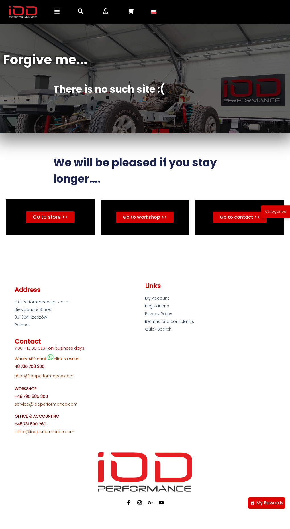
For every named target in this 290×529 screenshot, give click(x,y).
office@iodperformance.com (44, 432)
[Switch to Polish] (153, 12)
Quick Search (158, 330)
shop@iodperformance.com (44, 376)
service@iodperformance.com (46, 405)
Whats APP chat (31, 359)
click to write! (66, 359)
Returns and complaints (169, 322)
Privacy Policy (158, 314)
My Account (157, 299)
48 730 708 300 (29, 367)
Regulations (157, 306)
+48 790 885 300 (31, 397)
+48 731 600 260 (30, 424)
